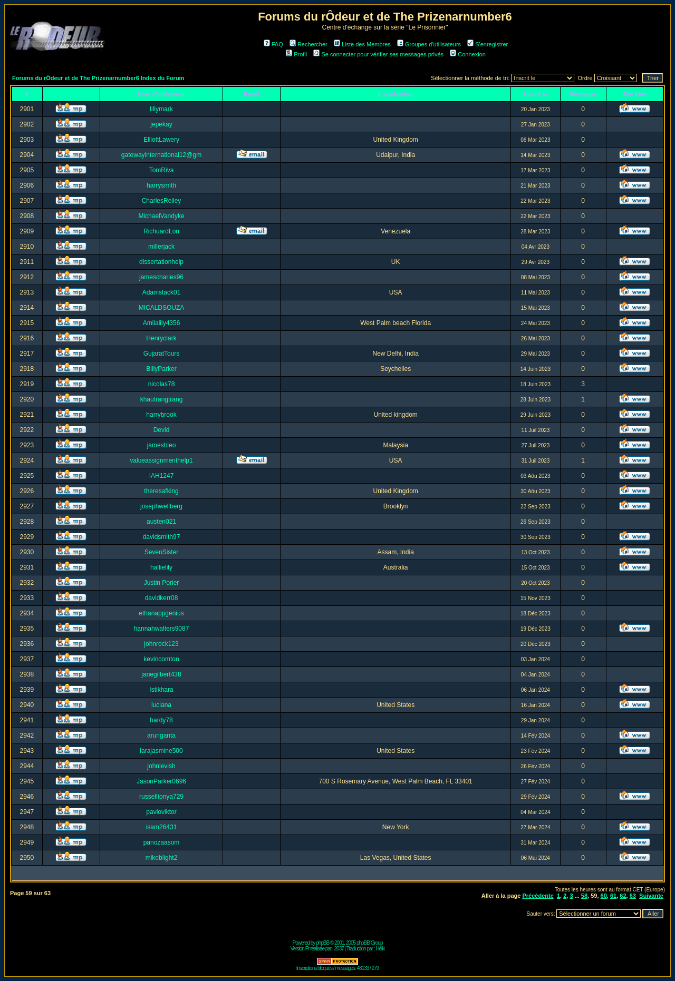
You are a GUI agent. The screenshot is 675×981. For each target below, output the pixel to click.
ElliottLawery (161, 139)
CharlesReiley (161, 200)
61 (613, 895)
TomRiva (161, 170)
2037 (339, 948)
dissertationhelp (161, 262)
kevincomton (161, 659)
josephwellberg (161, 506)
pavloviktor (161, 812)
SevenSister (161, 552)
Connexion (468, 54)
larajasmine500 (161, 750)
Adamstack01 (161, 292)
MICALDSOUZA (162, 307)
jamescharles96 (161, 277)
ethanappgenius (161, 613)
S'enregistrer (487, 44)
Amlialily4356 (161, 323)
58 (584, 895)
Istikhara (161, 689)
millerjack (161, 246)
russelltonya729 (161, 796)
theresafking (161, 491)
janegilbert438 (161, 674)
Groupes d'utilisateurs (429, 44)
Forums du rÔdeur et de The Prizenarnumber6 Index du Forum (98, 78)
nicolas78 (161, 384)
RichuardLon (161, 231)
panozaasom (161, 842)
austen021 (161, 521)
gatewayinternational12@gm (161, 155)
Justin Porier (161, 582)
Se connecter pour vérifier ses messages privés (378, 54)
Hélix (379, 948)
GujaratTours (161, 353)
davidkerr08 (161, 598)
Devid (161, 430)
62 (623, 895)
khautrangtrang (161, 399)
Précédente (537, 895)
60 (604, 895)
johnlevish (161, 766)
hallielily (161, 567)
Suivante (651, 895)
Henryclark (161, 338)
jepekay (161, 124)
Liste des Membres (362, 44)
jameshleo (161, 445)
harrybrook (161, 414)
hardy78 (161, 720)
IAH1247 (161, 475)
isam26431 (161, 827)
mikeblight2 (162, 857)
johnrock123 (161, 644)
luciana (161, 705)
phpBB (322, 943)
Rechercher (308, 44)
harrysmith (161, 185)
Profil (296, 54)
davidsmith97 (161, 537)
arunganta (161, 735)
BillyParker (161, 368)
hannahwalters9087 (161, 628)
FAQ (273, 44)
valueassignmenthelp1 (161, 460)
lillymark (161, 109)
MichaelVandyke (161, 216)
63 (633, 895)
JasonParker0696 (161, 781)
